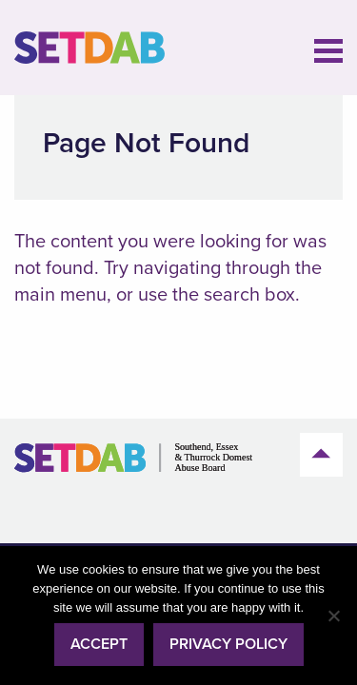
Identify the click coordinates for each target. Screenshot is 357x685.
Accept (99, 644)
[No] (333, 615)
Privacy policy (228, 644)
